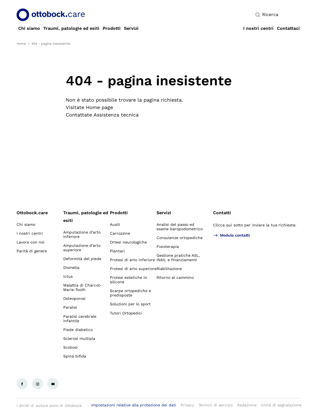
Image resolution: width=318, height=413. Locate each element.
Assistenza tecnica (116, 115)
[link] (29, 28)
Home (21, 44)
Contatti (222, 212)
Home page (99, 107)
